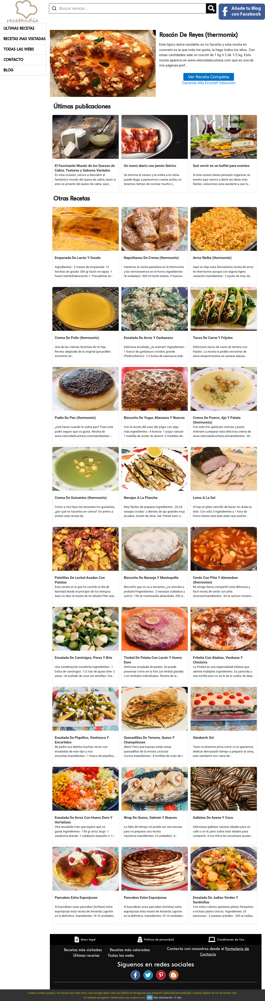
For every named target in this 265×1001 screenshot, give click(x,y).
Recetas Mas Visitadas (24, 39)
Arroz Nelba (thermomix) (212, 258)
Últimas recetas (87, 955)
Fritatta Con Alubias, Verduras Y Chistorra (218, 660)
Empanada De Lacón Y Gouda (77, 258)
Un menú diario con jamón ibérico (150, 166)
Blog (8, 70)
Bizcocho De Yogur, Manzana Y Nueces (154, 418)
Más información (162, 997)
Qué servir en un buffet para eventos (221, 166)
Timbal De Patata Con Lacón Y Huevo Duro (153, 660)
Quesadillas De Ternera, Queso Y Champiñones (149, 740)
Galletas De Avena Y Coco (213, 818)
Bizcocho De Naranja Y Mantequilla (151, 578)
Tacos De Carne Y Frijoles (213, 338)
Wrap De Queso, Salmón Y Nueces (150, 818)
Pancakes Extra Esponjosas (76, 898)
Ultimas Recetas (18, 28)
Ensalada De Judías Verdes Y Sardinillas (215, 900)
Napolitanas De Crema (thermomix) (151, 258)
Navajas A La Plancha (140, 498)
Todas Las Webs (18, 49)
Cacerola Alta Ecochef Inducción (208, 83)
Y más (178, 997)
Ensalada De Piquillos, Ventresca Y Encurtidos (82, 740)
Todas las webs (121, 955)
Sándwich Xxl (203, 738)
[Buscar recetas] (127, 8)
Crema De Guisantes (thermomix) (81, 498)
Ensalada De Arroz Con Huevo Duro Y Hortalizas (83, 820)
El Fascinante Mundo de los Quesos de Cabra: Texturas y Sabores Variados (85, 168)
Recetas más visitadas (83, 950)
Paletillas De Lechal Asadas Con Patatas (80, 580)
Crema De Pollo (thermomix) (77, 338)
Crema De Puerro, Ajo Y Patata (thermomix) (216, 420)
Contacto (13, 60)
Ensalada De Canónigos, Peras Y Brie (83, 658)
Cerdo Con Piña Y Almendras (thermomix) (215, 580)
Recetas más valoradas (130, 950)
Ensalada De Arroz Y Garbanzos (148, 338)
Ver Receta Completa (208, 77)
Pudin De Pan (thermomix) (75, 418)
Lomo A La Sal (204, 498)
